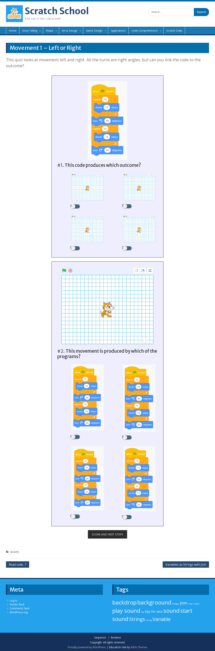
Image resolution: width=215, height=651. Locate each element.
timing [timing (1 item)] (149, 619)
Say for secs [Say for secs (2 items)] (154, 610)
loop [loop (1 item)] (190, 602)
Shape (49, 30)
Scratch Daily (174, 30)
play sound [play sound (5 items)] (126, 609)
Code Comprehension (144, 30)
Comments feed (19, 607)
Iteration (116, 636)
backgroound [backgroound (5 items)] (154, 601)
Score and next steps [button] (107, 533)
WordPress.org (19, 611)
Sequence (100, 636)
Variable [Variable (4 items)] (162, 618)
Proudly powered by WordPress (87, 646)
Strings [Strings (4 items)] (137, 618)
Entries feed (17, 603)
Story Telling (29, 30)
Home (12, 30)
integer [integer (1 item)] (175, 602)
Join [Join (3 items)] (183, 602)
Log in (13, 599)
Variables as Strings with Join (185, 564)
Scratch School (57, 11)
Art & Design (69, 30)
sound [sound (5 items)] (172, 609)
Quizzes (14, 551)
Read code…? (17, 564)
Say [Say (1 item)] (142, 611)
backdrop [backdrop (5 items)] (124, 601)
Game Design (94, 30)
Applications (118, 30)
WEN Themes (139, 646)
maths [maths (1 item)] (196, 602)
